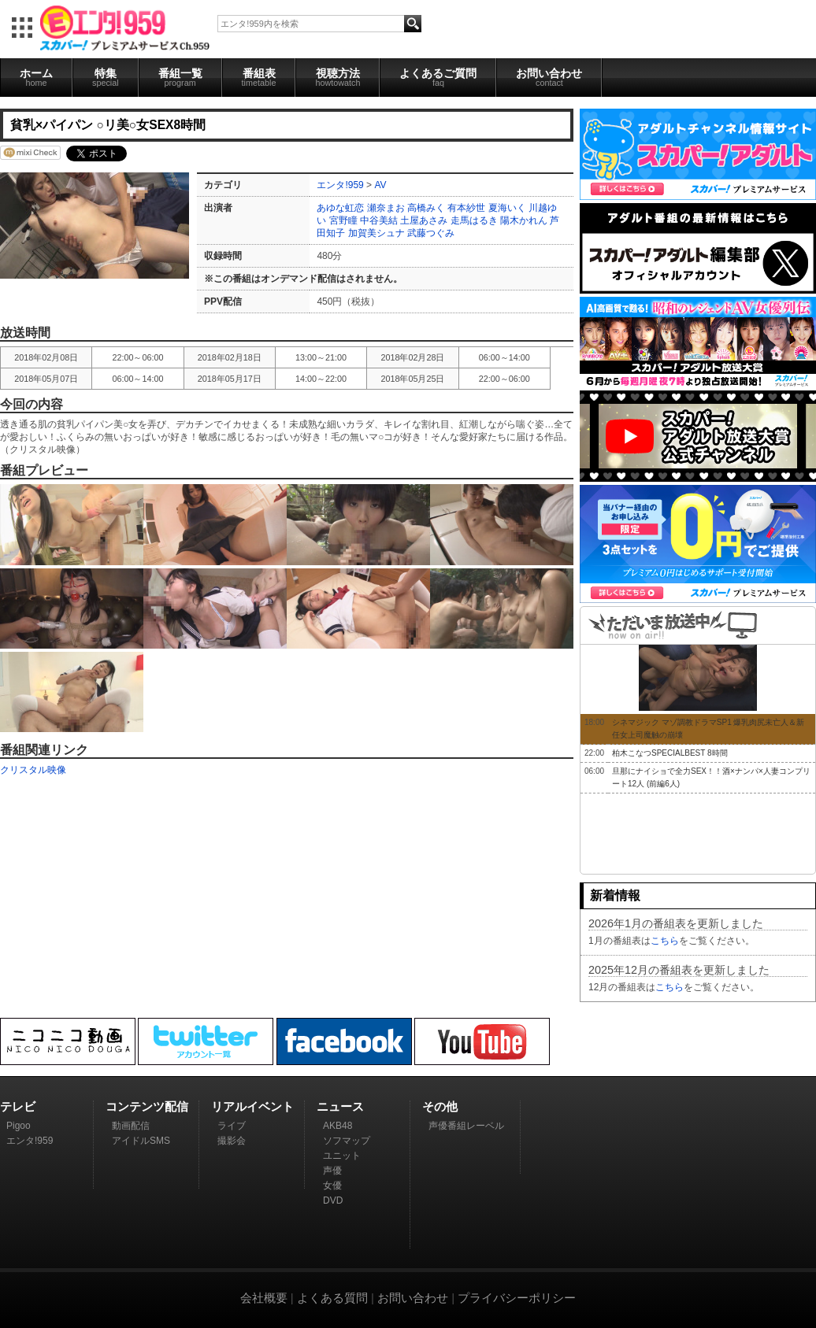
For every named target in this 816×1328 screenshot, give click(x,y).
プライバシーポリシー (517, 1297)
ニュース (340, 1106)
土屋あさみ (423, 220)
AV (380, 185)
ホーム (36, 77)
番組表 (259, 77)
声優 (332, 1170)
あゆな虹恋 (340, 207)
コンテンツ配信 (147, 1106)
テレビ (17, 1106)
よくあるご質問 (438, 77)
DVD (333, 1200)
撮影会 (231, 1140)
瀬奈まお (386, 207)
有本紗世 (466, 207)
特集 (105, 77)
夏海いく (507, 207)
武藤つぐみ (430, 233)
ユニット (342, 1155)
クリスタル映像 (33, 769)
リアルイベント (252, 1106)
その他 (440, 1106)
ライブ (231, 1125)
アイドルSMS (141, 1140)
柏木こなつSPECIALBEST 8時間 (670, 753)
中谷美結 (379, 220)
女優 (332, 1185)
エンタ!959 (340, 185)
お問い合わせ (549, 77)
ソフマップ (346, 1140)
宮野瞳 (343, 220)
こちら (665, 940)
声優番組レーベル (466, 1125)
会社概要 (263, 1297)
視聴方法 (337, 77)
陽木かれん (523, 220)
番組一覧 (180, 77)
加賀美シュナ (376, 233)
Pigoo (18, 1125)
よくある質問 (332, 1297)
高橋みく (426, 207)
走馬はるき (474, 220)
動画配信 (131, 1125)
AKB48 (337, 1125)
